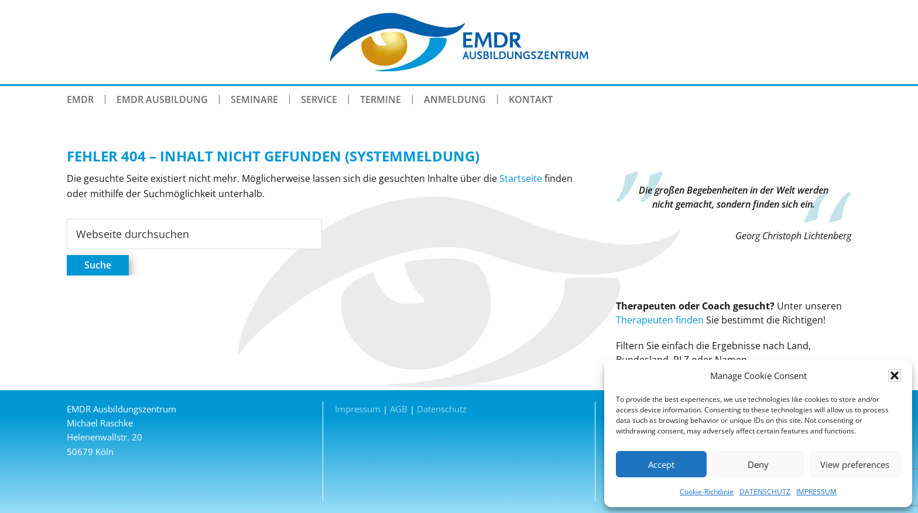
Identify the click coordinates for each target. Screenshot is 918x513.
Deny (758, 464)
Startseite (520, 178)
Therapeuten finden (660, 320)
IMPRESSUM (816, 492)
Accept (661, 464)
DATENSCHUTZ (764, 492)
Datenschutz (442, 409)
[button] (894, 375)
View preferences (854, 464)
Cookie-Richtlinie (707, 492)
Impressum (358, 409)
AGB (398, 409)
